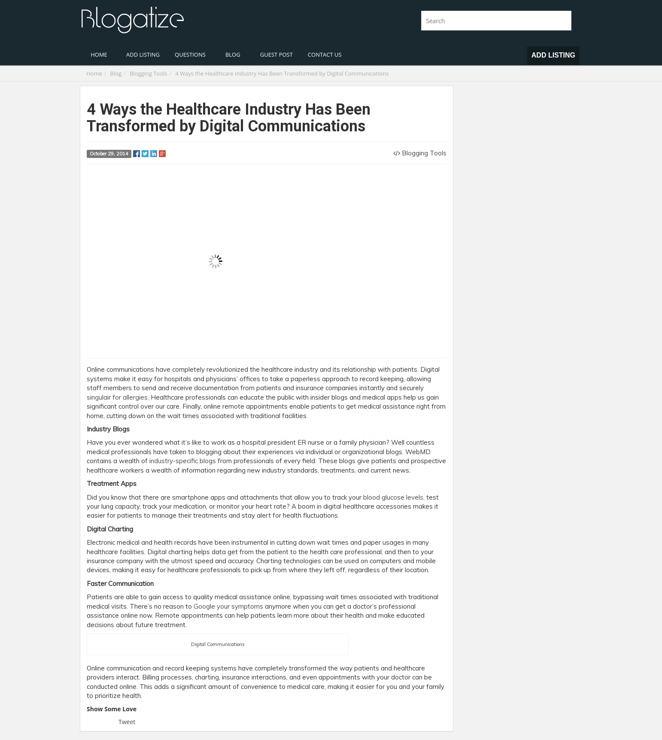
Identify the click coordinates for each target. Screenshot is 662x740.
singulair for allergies (117, 397)
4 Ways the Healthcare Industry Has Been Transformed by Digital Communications (282, 73)
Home (94, 73)
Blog (116, 73)
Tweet (126, 722)
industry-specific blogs (182, 461)
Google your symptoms (228, 606)
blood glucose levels (393, 497)
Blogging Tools (148, 73)
